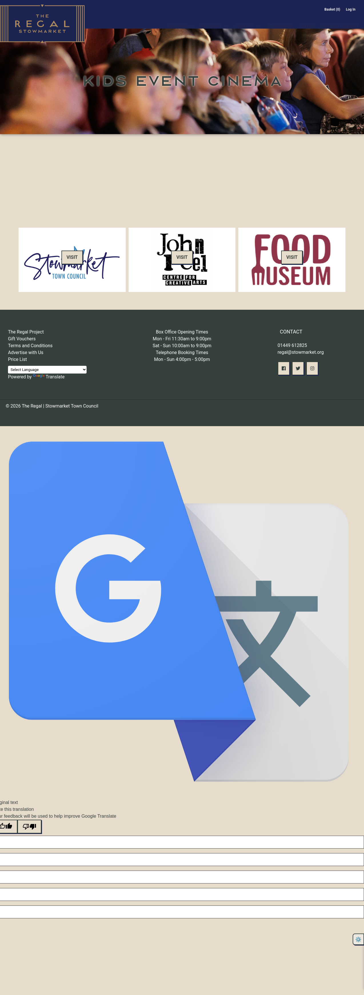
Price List (17, 359)
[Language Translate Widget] (47, 370)
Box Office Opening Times (182, 332)
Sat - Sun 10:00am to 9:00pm (182, 345)
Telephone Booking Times (182, 352)
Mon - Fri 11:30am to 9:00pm (182, 338)
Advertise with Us (25, 352)
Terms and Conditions (30, 345)
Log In (350, 9)
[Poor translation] (29, 826)
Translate (49, 377)
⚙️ (358, 939)
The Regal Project (26, 332)
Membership (280, 19)
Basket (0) (332, 9)
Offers (307, 19)
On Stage (176, 19)
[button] (284, 368)
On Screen (210, 19)
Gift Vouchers (22, 338)
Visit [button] (72, 257)
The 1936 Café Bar (339, 19)
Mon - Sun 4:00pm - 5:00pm (182, 359)
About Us (244, 19)
